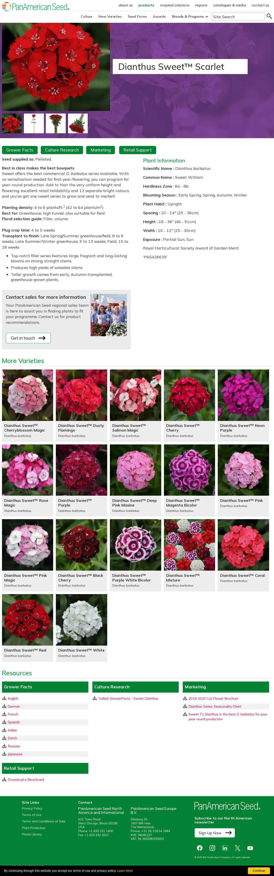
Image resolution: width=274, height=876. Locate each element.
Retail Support (137, 150)
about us (126, 5)
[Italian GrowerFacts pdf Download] (45, 730)
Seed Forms (137, 16)
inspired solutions (175, 5)
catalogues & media (229, 5)
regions (201, 5)
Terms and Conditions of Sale (43, 821)
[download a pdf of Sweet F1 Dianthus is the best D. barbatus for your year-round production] (226, 716)
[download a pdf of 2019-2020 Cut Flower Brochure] (226, 698)
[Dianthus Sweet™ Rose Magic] (27, 480)
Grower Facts (19, 150)
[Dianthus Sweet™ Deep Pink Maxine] (135, 480)
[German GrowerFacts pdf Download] (45, 706)
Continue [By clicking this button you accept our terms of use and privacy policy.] (259, 870)
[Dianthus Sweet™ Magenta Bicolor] (189, 480)
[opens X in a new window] (238, 848)
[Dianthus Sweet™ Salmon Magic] (135, 405)
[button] (190, 16)
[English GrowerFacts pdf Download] (45, 698)
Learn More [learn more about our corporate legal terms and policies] (125, 870)
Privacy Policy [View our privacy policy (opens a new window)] (32, 808)
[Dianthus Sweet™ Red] (27, 628)
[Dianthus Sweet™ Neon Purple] (243, 405)
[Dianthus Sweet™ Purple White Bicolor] (135, 555)
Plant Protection (33, 828)
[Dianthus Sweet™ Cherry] (189, 405)
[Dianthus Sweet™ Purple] (81, 480)
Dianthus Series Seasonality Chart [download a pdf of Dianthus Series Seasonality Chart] (212, 706)
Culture (87, 16)
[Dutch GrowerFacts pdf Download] (45, 738)
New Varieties (110, 16)
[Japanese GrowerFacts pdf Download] (45, 754)
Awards (159, 16)
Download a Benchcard (23, 779)
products (146, 5)
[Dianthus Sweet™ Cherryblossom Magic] (27, 405)
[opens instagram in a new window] (213, 848)
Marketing (101, 150)
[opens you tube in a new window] (251, 848)
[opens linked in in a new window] (226, 848)
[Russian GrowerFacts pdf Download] (45, 746)
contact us (260, 5)
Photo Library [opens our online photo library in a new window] (32, 834)
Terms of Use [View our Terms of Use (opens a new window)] (31, 815)
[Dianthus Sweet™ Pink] (243, 480)
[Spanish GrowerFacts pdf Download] (45, 722)
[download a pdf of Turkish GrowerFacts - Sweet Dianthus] (135, 698)
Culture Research (62, 150)
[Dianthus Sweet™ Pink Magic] (27, 555)
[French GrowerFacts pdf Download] (45, 714)
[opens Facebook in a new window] (200, 848)
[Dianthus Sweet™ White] (81, 628)
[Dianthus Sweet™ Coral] (243, 555)
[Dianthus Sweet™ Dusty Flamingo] (81, 405)
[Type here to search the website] (238, 17)
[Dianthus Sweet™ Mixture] (189, 555)
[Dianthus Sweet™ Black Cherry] (81, 555)
